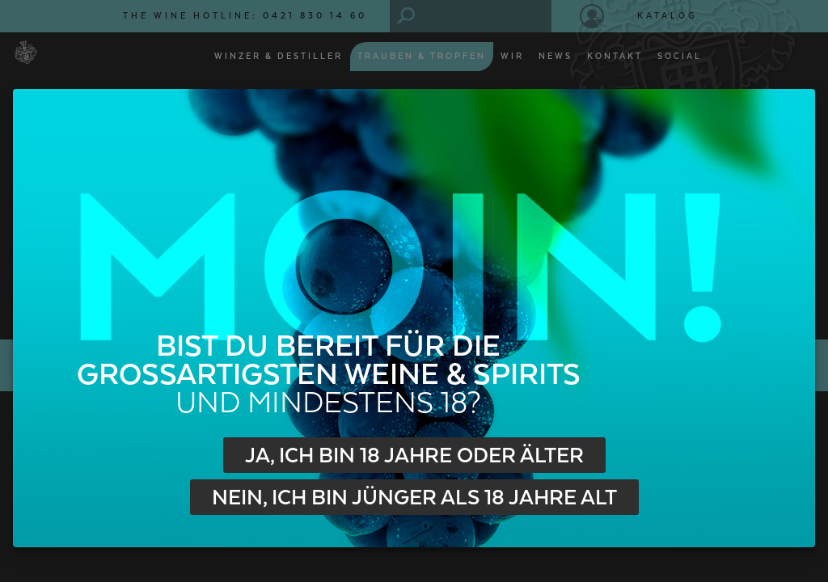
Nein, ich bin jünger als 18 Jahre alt (414, 498)
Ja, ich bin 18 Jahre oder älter (414, 456)
